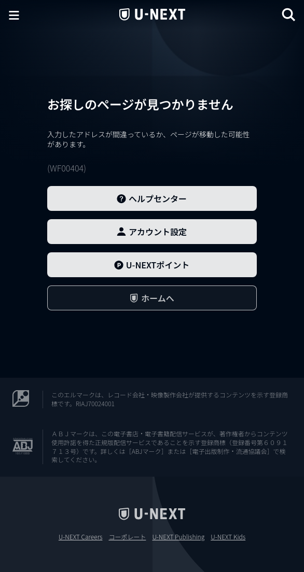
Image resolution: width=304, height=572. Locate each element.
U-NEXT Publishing (178, 537)
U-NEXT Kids (228, 537)
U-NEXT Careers (81, 537)
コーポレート (127, 537)
